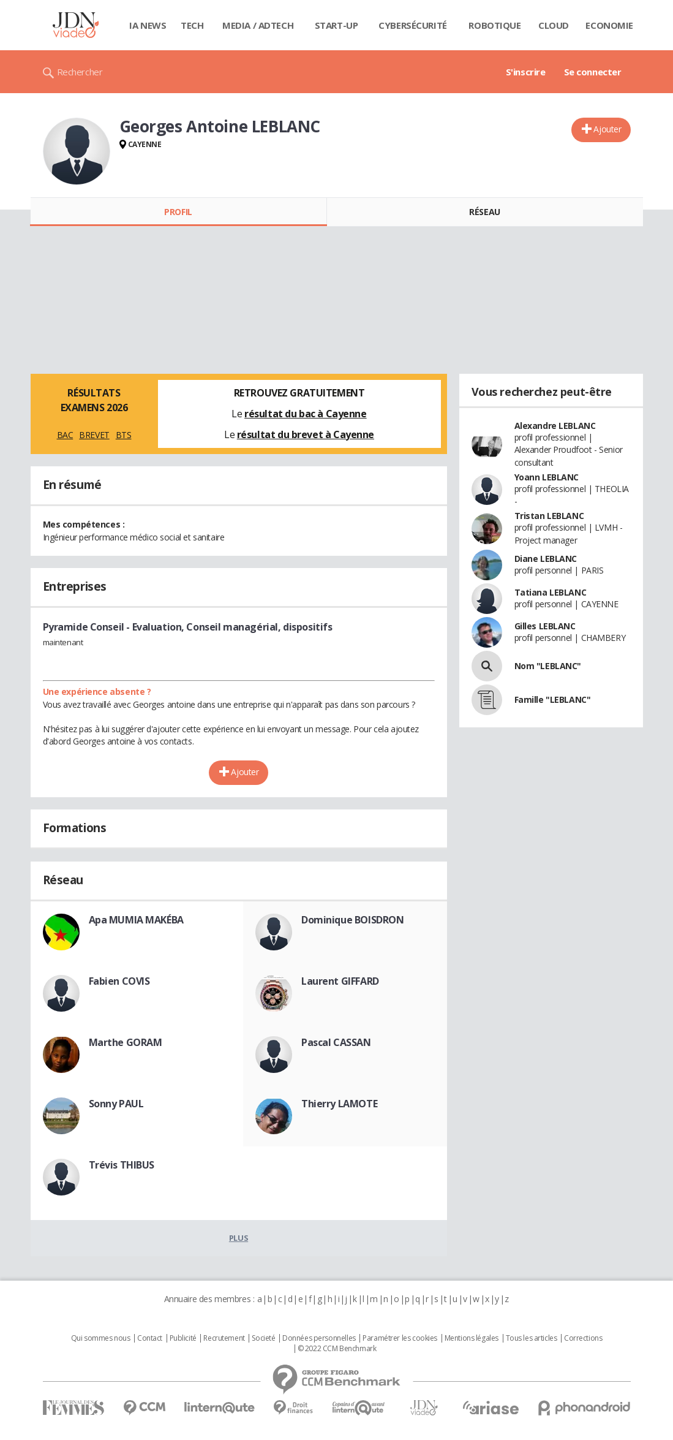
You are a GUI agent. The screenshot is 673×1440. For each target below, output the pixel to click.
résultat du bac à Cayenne (305, 413)
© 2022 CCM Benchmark (337, 1348)
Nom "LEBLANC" (548, 666)
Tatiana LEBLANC (550, 592)
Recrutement (223, 1338)
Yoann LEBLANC (546, 477)
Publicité (183, 1338)
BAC (65, 435)
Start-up (336, 25)
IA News (147, 25)
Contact (149, 1338)
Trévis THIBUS (122, 1165)
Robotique (494, 25)
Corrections (583, 1338)
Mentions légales (471, 1338)
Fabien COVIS (119, 981)
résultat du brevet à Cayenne (305, 434)
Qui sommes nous (100, 1338)
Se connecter (593, 72)
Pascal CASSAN (336, 1042)
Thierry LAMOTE (339, 1103)
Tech (192, 25)
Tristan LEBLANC (549, 515)
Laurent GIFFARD (340, 981)
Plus (238, 1237)
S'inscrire (526, 72)
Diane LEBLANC (545, 558)
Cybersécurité (412, 25)
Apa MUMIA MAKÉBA (136, 920)
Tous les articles (531, 1338)
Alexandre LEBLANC (555, 425)
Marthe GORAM (125, 1042)
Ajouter (607, 129)
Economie (609, 25)
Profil (178, 212)
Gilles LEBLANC (545, 626)
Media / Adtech (257, 25)
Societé (263, 1338)
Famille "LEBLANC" (552, 699)
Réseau (484, 212)
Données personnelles (319, 1338)
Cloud (553, 25)
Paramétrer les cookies (400, 1338)
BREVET (94, 435)
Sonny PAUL (116, 1103)
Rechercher (80, 72)
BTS (124, 435)
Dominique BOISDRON (352, 920)
